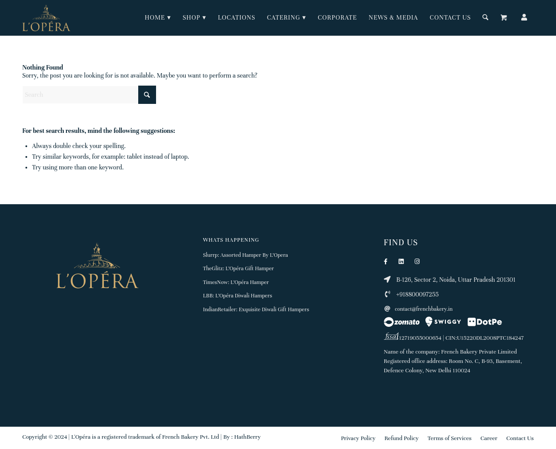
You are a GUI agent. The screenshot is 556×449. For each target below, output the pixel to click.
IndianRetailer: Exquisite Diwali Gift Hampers (256, 309)
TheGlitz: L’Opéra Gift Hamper (238, 268)
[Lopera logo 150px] (46, 17)
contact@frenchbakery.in (418, 309)
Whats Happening (231, 240)
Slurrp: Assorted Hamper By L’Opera (245, 255)
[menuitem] (158, 18)
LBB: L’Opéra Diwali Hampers (237, 295)
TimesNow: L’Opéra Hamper (236, 282)
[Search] (485, 18)
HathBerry (247, 437)
